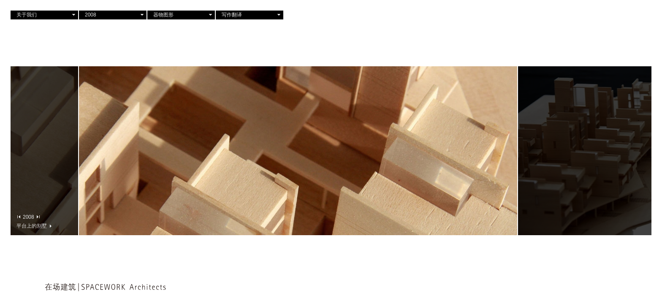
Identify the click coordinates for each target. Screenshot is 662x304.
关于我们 (26, 15)
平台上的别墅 (34, 226)
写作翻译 (232, 15)
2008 (90, 15)
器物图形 (163, 15)
